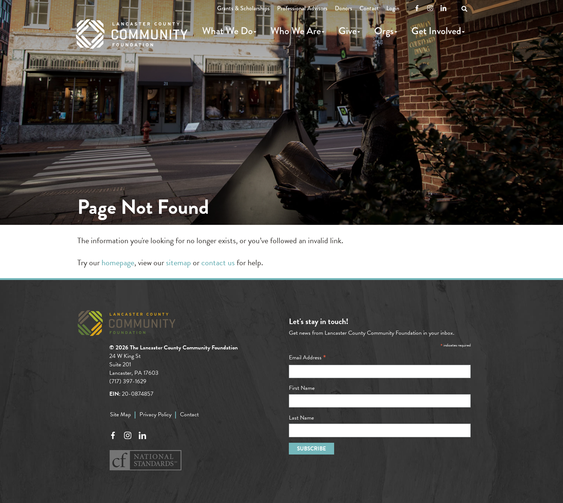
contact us (218, 262)
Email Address (307, 357)
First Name (302, 388)
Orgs (384, 31)
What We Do (227, 31)
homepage (118, 262)
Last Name (301, 417)
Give (348, 31)
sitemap (178, 262)
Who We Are (295, 31)
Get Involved (436, 31)
